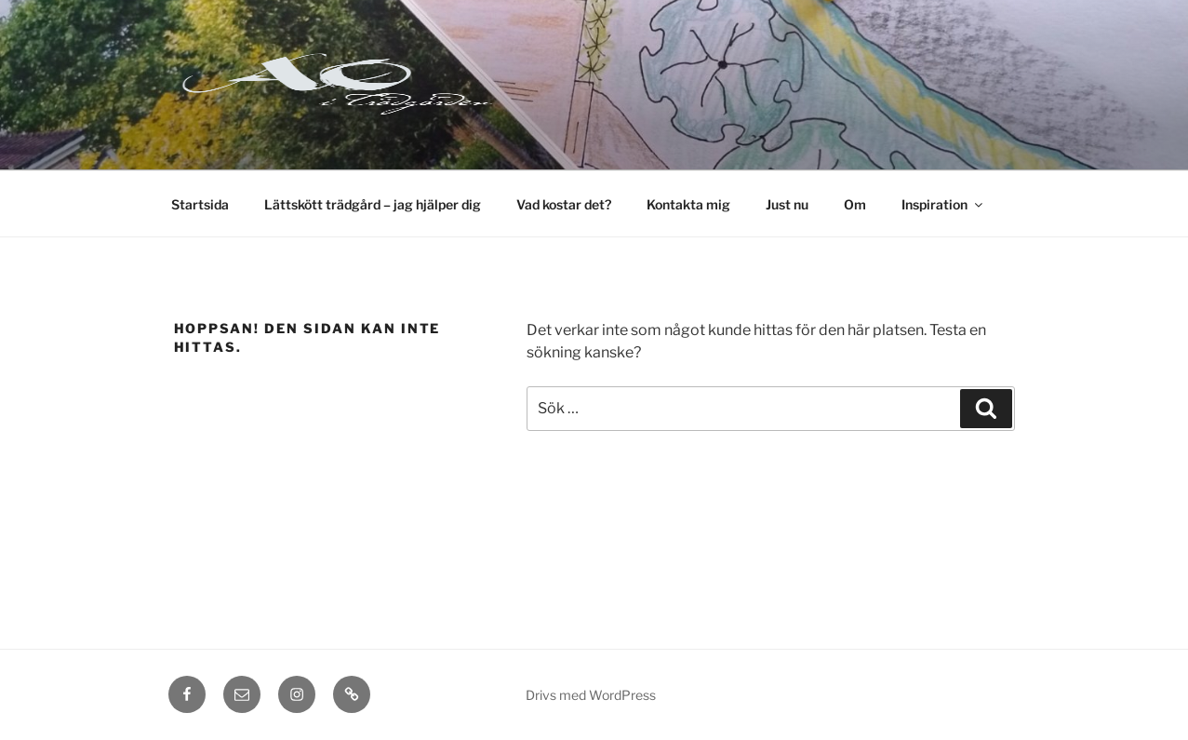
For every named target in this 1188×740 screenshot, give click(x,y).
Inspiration (943, 204)
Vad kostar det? (563, 204)
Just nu (787, 204)
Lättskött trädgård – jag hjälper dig (372, 204)
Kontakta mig (688, 204)
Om (855, 204)
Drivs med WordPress (591, 695)
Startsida (200, 204)
